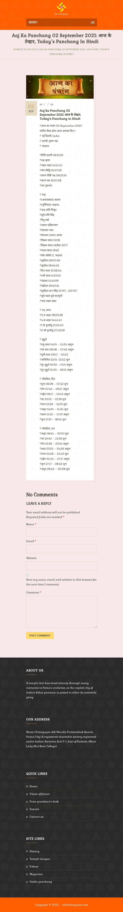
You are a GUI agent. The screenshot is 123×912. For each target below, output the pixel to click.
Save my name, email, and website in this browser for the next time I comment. (61, 582)
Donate (34, 809)
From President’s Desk (44, 801)
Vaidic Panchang (41, 881)
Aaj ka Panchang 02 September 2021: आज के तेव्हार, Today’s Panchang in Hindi (61, 115)
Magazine (36, 874)
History (34, 851)
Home (17, 49)
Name (31, 524)
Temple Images (40, 858)
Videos (34, 866)
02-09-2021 (30, 49)
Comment (33, 592)
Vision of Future (40, 793)
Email (31, 541)
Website (31, 558)
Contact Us (37, 816)
